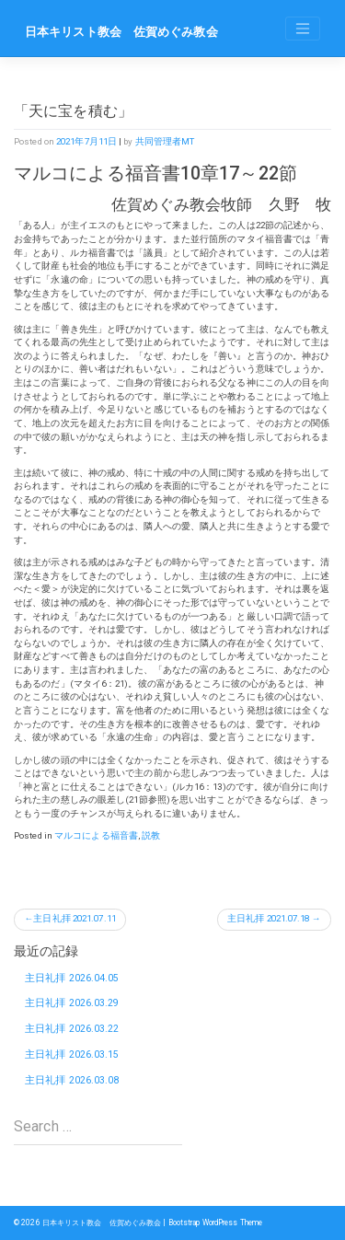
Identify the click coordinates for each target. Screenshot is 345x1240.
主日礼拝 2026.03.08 (72, 1080)
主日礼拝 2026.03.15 (72, 1054)
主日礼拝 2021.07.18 (268, 918)
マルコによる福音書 (96, 835)
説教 (151, 835)
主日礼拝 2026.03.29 (72, 1003)
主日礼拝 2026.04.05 (72, 978)
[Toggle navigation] (302, 29)
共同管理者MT (165, 141)
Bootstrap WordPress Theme (215, 1222)
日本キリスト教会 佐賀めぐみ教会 (121, 32)
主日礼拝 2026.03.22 (72, 1029)
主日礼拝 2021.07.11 (74, 918)
